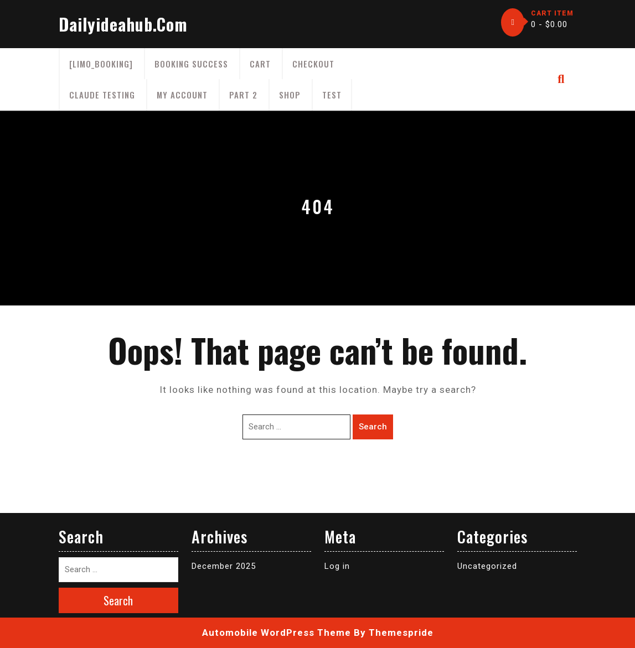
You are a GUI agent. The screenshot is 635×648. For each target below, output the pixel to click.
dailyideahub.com (123, 24)
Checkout (313, 64)
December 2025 (224, 566)
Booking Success (191, 64)
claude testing (102, 95)
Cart (260, 64)
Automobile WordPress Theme (276, 632)
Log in (337, 566)
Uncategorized (487, 566)
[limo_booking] (101, 64)
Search (373, 427)
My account (182, 95)
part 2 (243, 95)
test (332, 95)
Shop (290, 95)
